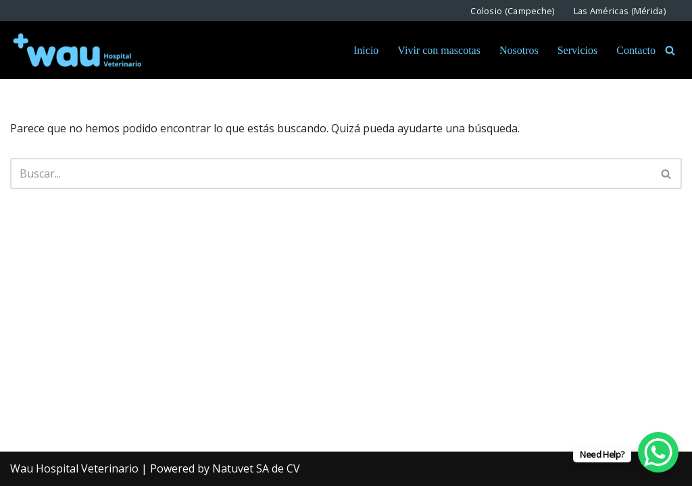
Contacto (636, 50)
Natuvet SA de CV (256, 468)
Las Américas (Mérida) (620, 10)
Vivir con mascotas (438, 50)
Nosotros (519, 50)
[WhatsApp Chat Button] (658, 452)
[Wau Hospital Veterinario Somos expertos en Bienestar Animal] (77, 50)
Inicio (365, 50)
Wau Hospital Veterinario (74, 468)
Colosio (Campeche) (512, 10)
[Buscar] (670, 50)
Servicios (578, 50)
